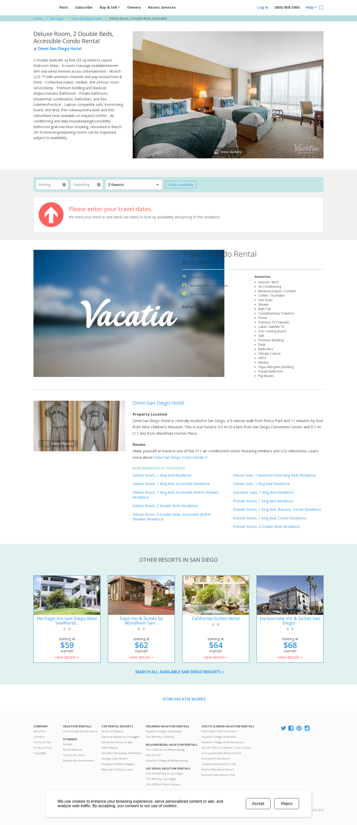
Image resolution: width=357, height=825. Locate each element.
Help (311, 7)
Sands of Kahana (112, 731)
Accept (258, 803)
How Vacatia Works (184, 699)
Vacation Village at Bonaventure (223, 742)
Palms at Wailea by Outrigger (120, 737)
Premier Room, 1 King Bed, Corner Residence (269, 518)
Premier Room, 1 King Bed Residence (263, 501)
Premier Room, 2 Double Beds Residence (266, 526)
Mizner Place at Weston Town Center (226, 747)
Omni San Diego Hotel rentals (181, 457)
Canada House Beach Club (219, 764)
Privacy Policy (42, 747)
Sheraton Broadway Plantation (121, 753)
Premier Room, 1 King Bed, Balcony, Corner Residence (277, 509)
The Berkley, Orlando (160, 737)
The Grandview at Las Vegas (164, 773)
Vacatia (67, 744)
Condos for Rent (74, 755)
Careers (38, 737)
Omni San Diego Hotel (60, 48)
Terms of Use (42, 742)
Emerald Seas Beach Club (218, 775)
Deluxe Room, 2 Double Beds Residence (165, 505)
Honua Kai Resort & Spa (117, 742)
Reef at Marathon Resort (218, 769)
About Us (39, 731)
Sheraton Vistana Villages (117, 764)
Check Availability (181, 184)
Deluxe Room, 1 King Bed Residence (162, 475)
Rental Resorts (72, 749)
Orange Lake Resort (114, 758)
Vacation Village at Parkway (164, 731)
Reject (286, 803)
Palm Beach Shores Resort (219, 731)
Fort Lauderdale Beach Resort (221, 753)
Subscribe (83, 7)
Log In (262, 7)
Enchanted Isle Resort (216, 758)
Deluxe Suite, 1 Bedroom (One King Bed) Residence (274, 475)
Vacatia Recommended (78, 760)
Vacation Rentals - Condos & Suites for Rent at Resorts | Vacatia (43, 6)
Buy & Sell (110, 7)
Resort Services (162, 7)
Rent (64, 7)
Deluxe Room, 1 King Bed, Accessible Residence (171, 483)
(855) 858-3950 (286, 7)
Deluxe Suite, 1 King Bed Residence (261, 483)
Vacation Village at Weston (219, 737)
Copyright (39, 753)
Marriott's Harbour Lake (117, 769)
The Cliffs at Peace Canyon (163, 784)
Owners (134, 7)
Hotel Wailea (109, 747)
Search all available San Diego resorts (179, 672)
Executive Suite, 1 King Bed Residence (263, 492)
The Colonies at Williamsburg (165, 749)
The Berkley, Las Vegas (161, 779)
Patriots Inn (153, 755)
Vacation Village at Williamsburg (167, 760)
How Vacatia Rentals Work (80, 731)
